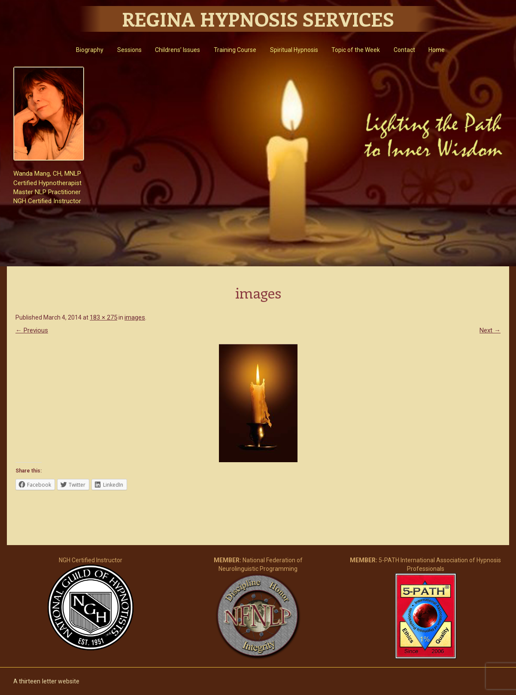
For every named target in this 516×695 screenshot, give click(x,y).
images (134, 317)
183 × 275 (103, 317)
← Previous (31, 330)
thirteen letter (38, 681)
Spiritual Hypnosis (294, 49)
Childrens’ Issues (177, 49)
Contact (404, 49)
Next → (490, 330)
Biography (89, 49)
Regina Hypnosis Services (258, 19)
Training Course (235, 49)
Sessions (129, 49)
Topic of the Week (355, 49)
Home (436, 49)
